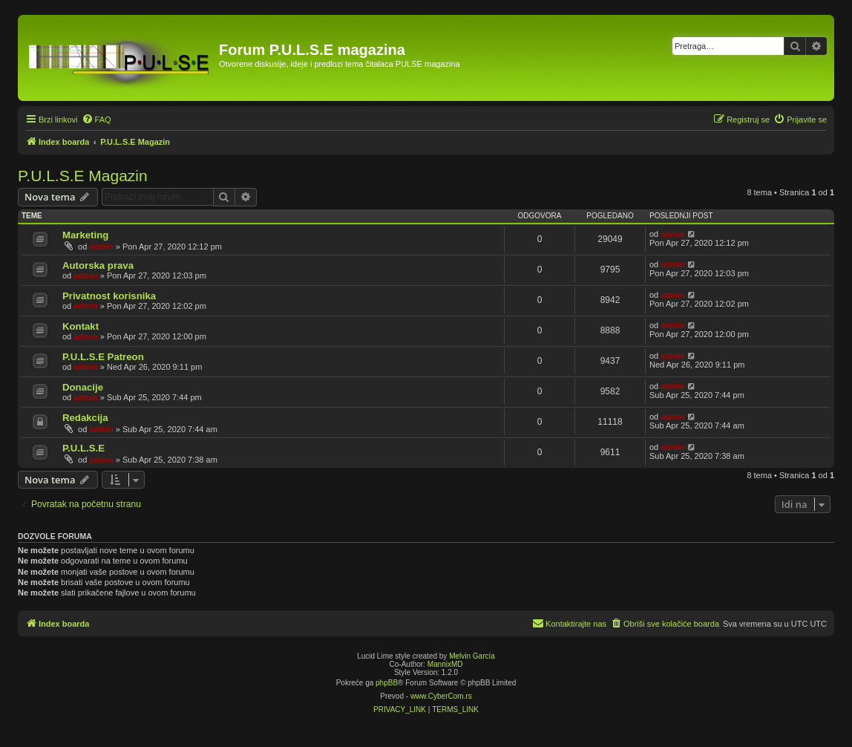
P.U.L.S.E (83, 448)
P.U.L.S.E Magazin (83, 175)
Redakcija (85, 417)
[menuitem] (96, 119)
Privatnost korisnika (109, 295)
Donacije (82, 387)
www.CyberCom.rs (441, 696)
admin (101, 246)
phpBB (387, 683)
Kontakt (80, 326)
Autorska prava (98, 265)
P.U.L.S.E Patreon (103, 356)
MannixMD (445, 664)
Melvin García (472, 656)
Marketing (85, 235)
